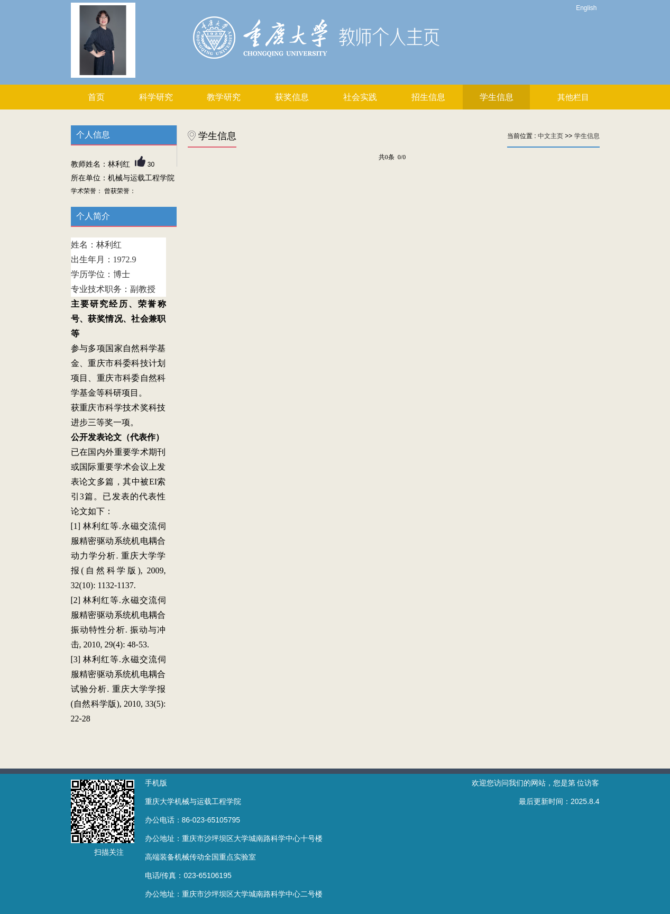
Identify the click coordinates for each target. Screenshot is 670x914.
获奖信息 (292, 97)
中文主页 (550, 136)
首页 (96, 97)
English (586, 8)
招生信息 (428, 97)
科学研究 (156, 97)
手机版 (156, 783)
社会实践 (360, 97)
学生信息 (496, 97)
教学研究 (224, 97)
